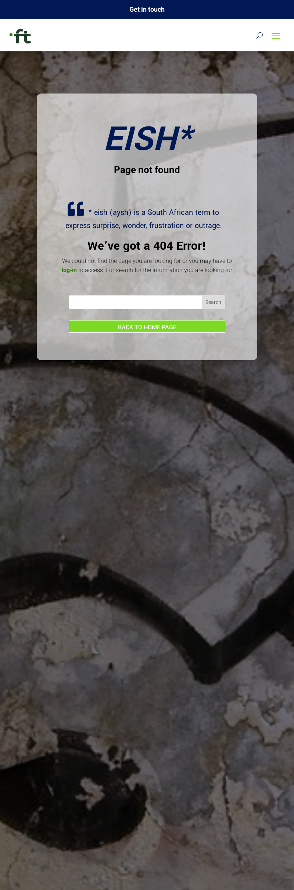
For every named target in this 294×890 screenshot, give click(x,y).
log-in (69, 270)
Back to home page (147, 327)
